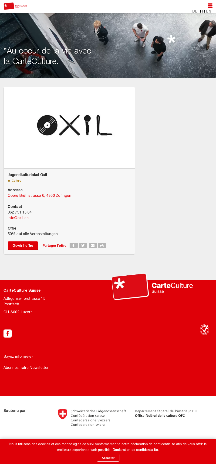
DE (195, 11)
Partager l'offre (55, 245)
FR (203, 11)
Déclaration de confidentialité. (136, 450)
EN (208, 11)
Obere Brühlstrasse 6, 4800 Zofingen (39, 195)
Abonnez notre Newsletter (25, 367)
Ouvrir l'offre (23, 245)
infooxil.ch (18, 218)
